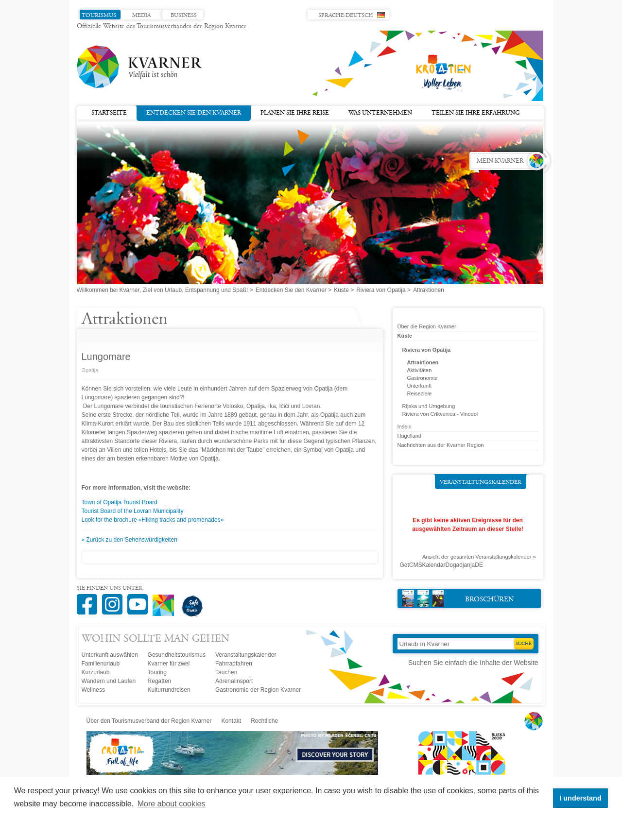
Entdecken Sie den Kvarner (194, 112)
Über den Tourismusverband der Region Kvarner (149, 720)
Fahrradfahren (233, 663)
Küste (341, 290)
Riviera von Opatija (380, 290)
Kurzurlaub (96, 672)
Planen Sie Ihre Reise (294, 113)
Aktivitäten (419, 370)
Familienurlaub (101, 663)
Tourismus (99, 15)
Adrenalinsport (234, 681)
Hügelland (409, 436)
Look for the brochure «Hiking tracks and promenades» (153, 519)
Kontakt (231, 720)
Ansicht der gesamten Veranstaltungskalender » (479, 557)
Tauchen (226, 672)
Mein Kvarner (500, 161)
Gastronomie (422, 378)
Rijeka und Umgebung (428, 406)
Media (141, 15)
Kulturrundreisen (169, 689)
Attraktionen (423, 362)
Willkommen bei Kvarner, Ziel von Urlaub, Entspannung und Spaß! (162, 290)
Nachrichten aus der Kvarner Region (440, 445)
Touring (157, 672)
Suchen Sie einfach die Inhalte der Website (473, 662)
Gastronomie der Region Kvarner (258, 689)
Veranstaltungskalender (480, 482)
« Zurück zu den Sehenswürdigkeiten (129, 539)
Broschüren (458, 598)
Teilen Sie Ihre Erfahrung (476, 113)
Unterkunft (419, 386)
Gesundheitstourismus (177, 654)
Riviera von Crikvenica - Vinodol (440, 414)
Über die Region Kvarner (426, 326)
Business (184, 15)
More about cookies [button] (172, 804)
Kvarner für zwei (169, 663)
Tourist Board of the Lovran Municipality (133, 511)
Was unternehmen (380, 113)
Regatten (160, 681)
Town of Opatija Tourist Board (120, 502)
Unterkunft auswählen (110, 654)
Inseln (404, 426)
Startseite (109, 113)
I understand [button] (580, 798)
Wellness (93, 689)
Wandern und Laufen (109, 681)
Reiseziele (419, 393)
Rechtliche (264, 720)
